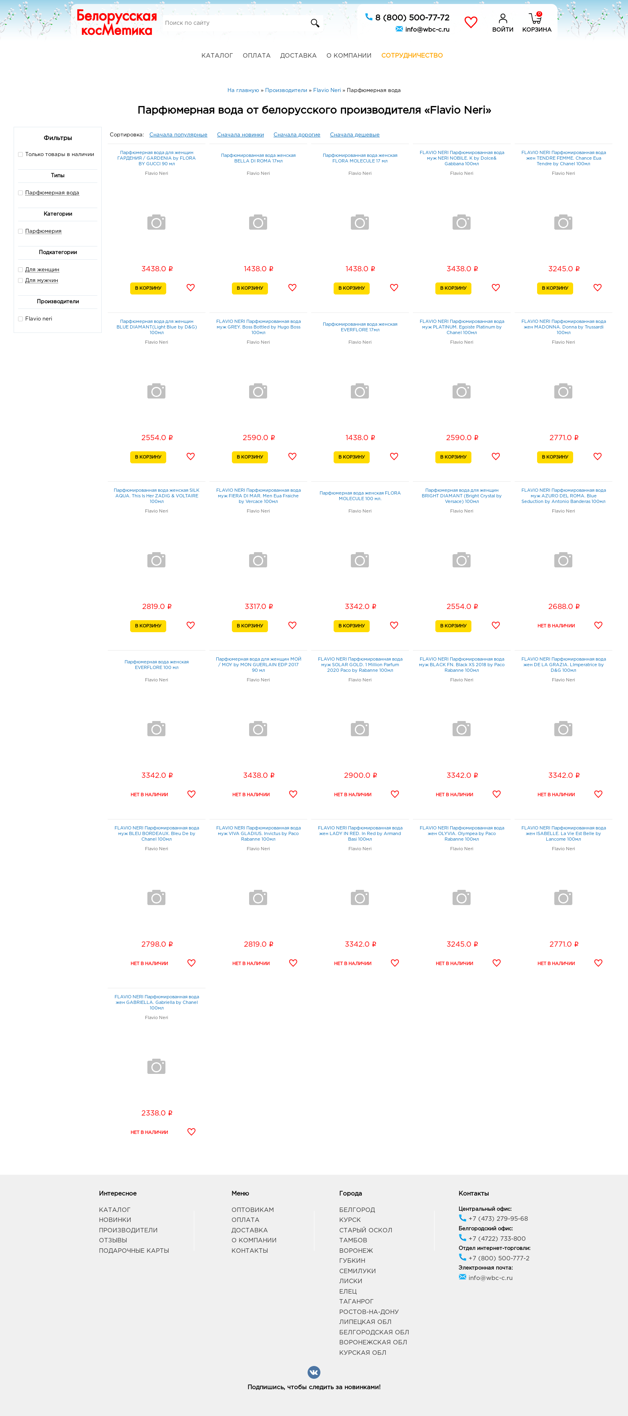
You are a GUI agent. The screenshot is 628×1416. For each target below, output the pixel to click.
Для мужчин (41, 280)
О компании (349, 55)
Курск (350, 1220)
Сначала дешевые (355, 135)
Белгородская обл (374, 1332)
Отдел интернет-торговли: (494, 1248)
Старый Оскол (365, 1230)
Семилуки (357, 1271)
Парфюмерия (43, 231)
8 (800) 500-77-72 (407, 17)
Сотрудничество (412, 55)
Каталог (217, 55)
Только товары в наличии (56, 154)
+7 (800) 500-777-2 (494, 1258)
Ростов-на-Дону (369, 1312)
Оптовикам (252, 1210)
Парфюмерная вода (52, 193)
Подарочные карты (134, 1251)
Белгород (357, 1210)
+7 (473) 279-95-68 (493, 1219)
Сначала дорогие (297, 135)
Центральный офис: (485, 1209)
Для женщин (42, 270)
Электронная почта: (486, 1268)
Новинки (115, 1220)
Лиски (350, 1281)
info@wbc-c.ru (422, 29)
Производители (128, 1230)
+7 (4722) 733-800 (492, 1239)
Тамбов (353, 1240)
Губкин (352, 1261)
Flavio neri (35, 318)
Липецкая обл (365, 1322)
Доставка (298, 55)
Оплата (257, 55)
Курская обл (362, 1353)
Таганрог (356, 1301)
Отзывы (113, 1240)
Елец (347, 1291)
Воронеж (356, 1251)
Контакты (249, 1251)
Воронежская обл (373, 1342)
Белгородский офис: (486, 1229)
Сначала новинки (240, 135)
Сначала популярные (178, 135)
